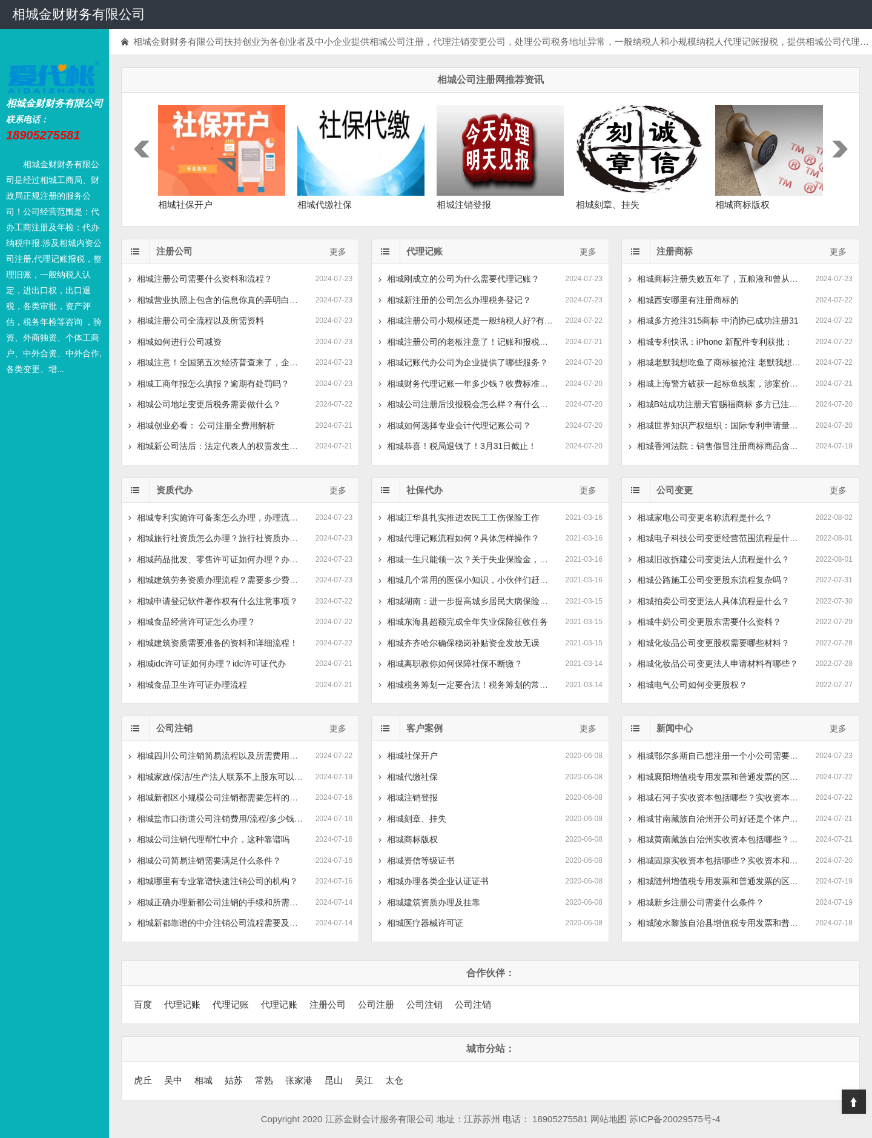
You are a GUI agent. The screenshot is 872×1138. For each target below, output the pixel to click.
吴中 (173, 1080)
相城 (203, 1080)
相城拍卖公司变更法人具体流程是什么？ (713, 601)
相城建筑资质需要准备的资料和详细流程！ (217, 643)
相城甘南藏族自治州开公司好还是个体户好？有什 (730, 819)
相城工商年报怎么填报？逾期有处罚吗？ (213, 383)
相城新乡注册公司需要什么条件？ (700, 902)
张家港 (298, 1080)
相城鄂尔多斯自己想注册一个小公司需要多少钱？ (730, 755)
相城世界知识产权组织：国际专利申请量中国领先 (730, 425)
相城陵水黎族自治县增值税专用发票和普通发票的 (730, 923)
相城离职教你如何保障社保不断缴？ (455, 663)
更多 (337, 251)
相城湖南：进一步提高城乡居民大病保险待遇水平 (480, 601)
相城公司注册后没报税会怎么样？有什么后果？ (476, 404)
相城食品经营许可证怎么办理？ (196, 622)
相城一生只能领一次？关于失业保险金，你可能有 (480, 559)
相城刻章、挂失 (416, 819)
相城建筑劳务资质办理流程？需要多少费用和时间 (230, 580)
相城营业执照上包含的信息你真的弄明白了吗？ (226, 300)
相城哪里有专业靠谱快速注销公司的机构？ (217, 881)
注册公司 (327, 1004)
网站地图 (608, 1119)
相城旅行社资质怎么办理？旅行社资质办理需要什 (230, 538)
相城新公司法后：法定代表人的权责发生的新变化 (230, 446)
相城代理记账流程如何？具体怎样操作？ (463, 538)
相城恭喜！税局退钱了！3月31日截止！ (462, 446)
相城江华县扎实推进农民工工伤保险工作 (463, 517)
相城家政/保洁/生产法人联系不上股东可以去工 (224, 777)
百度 (143, 1004)
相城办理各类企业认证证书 (438, 881)
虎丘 (143, 1080)
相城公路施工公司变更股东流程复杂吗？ (713, 580)
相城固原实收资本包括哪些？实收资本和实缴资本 (730, 860)
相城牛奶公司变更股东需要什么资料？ (709, 622)
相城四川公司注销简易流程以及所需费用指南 (221, 755)
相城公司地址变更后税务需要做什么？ (209, 404)
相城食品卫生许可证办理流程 (192, 685)
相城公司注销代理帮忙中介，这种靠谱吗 (213, 839)
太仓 (394, 1080)
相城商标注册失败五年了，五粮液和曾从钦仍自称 (730, 279)
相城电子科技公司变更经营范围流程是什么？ (722, 538)
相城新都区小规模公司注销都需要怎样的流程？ (226, 797)
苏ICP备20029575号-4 (674, 1119)
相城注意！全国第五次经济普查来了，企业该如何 (230, 362)
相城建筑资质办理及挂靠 (433, 902)
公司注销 (424, 1004)
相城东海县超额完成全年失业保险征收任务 (467, 622)
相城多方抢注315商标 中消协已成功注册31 (718, 320)
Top (854, 1102)
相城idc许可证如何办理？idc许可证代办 (211, 663)
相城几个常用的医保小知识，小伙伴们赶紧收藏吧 (480, 580)
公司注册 (376, 1004)
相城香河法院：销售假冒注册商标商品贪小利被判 (730, 446)
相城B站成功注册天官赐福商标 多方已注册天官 (725, 404)
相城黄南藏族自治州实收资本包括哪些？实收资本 (730, 839)
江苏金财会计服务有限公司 (379, 1119)
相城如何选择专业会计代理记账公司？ (459, 425)
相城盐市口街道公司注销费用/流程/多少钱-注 (221, 819)
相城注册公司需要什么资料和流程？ (204, 279)
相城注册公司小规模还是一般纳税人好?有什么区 (478, 320)
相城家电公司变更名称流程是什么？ (705, 517)
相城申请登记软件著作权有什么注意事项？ (217, 601)
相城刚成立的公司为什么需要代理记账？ (463, 279)
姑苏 (234, 1080)
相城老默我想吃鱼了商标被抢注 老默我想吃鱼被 (727, 362)
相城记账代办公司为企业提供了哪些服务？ (467, 362)
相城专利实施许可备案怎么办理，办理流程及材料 (230, 517)
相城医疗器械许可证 (425, 923)
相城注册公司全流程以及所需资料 (200, 320)
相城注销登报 (412, 797)
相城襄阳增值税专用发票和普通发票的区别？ (722, 777)
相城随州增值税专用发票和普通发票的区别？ (722, 881)
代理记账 (182, 1004)
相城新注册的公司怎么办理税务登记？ (459, 300)
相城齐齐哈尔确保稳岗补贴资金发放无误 (463, 643)
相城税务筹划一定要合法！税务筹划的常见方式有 (480, 685)
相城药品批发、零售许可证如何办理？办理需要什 (230, 559)
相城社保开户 (412, 755)
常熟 (264, 1080)
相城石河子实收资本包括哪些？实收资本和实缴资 (730, 797)
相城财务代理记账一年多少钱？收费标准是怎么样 (480, 383)
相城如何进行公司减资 (179, 342)
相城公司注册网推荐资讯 (490, 80)
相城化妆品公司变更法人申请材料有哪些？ (717, 663)
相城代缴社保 (412, 777)
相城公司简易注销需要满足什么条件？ (209, 860)
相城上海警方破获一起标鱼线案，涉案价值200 (724, 383)
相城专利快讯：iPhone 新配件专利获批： (715, 342)
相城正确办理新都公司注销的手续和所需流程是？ (230, 902)
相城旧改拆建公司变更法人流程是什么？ (713, 559)
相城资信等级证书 (421, 860)
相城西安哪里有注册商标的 (688, 300)
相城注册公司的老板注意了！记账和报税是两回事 (480, 342)
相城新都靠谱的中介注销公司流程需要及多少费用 (230, 923)
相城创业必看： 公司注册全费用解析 (206, 425)
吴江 (364, 1080)
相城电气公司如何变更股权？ (692, 685)
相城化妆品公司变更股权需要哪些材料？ (713, 643)
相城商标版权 (412, 839)
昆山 (334, 1080)
